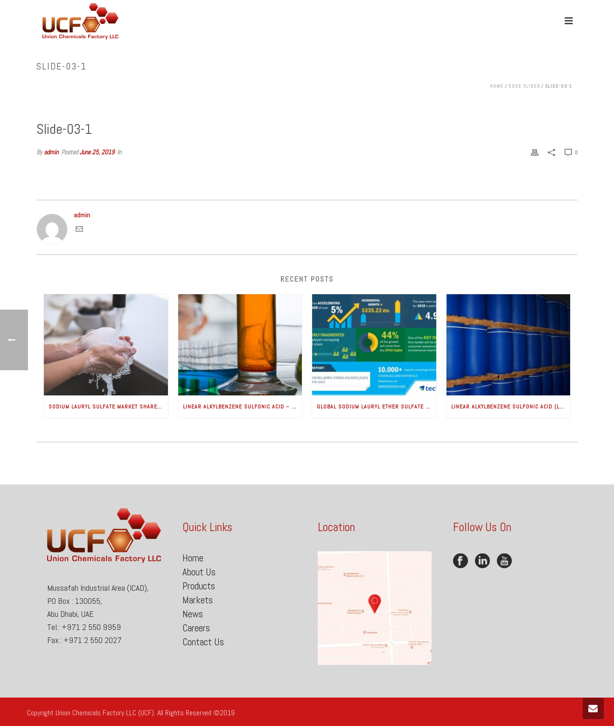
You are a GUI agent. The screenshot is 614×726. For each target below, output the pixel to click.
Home (496, 86)
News (192, 614)
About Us (199, 572)
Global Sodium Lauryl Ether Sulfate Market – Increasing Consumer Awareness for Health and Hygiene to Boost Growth (376, 406)
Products (198, 586)
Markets (197, 600)
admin (51, 152)
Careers (196, 628)
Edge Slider (524, 86)
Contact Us (203, 642)
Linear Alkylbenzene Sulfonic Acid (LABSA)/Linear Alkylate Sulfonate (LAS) (511, 406)
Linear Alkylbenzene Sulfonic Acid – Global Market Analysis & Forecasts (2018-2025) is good (242, 406)
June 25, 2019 (96, 152)
